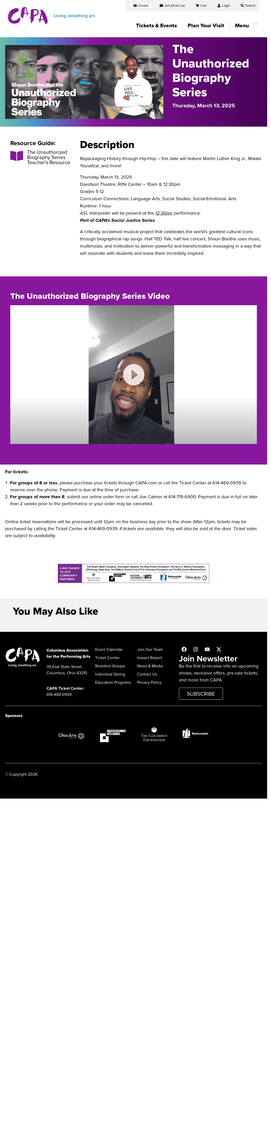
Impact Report (149, 658)
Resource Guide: (33, 143)
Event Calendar (109, 649)
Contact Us (147, 674)
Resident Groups (110, 666)
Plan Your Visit (206, 25)
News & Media (150, 666)
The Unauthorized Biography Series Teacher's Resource (48, 157)
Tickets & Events (156, 25)
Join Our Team (150, 649)
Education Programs (113, 682)
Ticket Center (107, 658)
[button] (248, 5)
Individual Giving (110, 674)
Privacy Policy (149, 682)
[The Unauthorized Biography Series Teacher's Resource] (16, 156)
